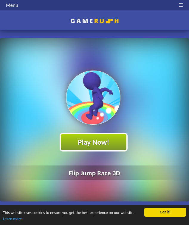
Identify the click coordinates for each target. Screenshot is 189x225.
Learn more (12, 219)
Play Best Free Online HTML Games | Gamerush (94, 21)
